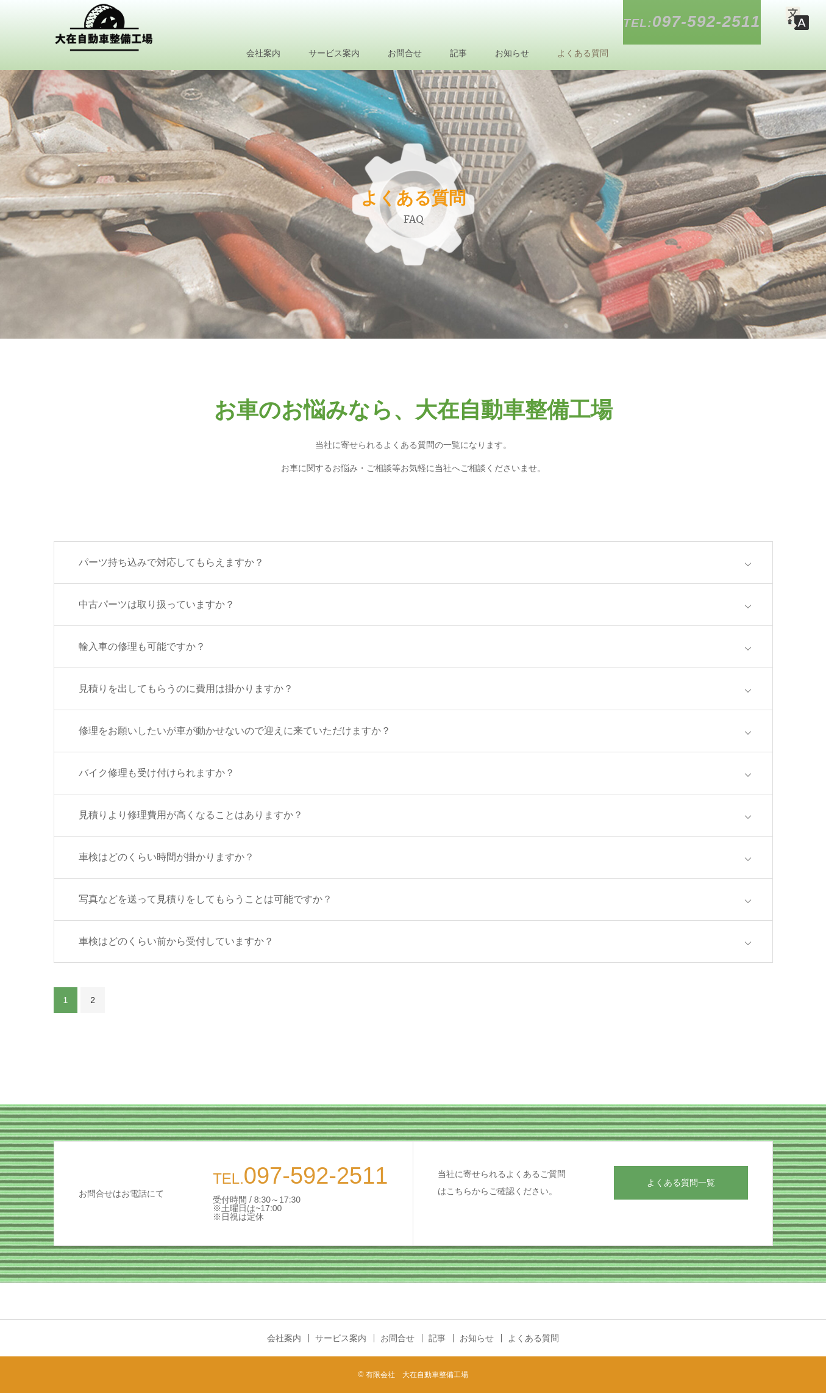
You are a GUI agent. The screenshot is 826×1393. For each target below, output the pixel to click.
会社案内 (263, 53)
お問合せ (405, 53)
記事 (458, 53)
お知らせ (512, 53)
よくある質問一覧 (681, 1182)
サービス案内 (334, 53)
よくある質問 (582, 53)
